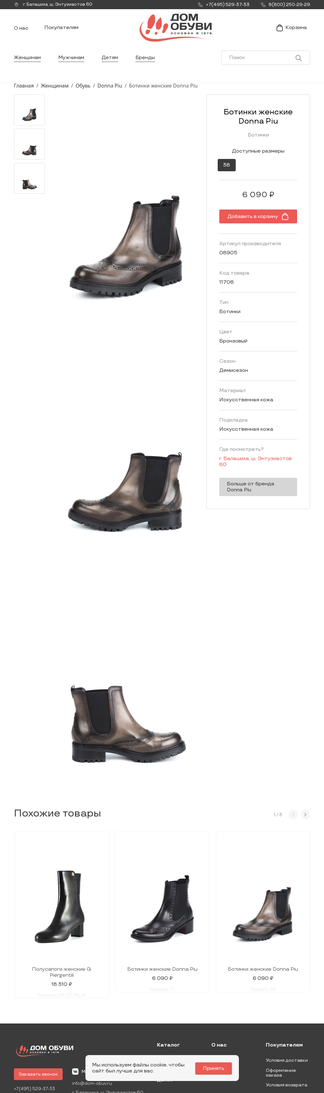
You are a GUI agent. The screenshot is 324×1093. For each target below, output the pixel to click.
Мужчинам (72, 61)
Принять (214, 1069)
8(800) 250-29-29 (35, 1051)
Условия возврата (286, 1038)
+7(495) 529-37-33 (35, 1042)
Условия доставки (287, 1013)
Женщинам (27, 61)
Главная (24, 89)
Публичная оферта (287, 1048)
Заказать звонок (38, 1027)
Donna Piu (109, 89)
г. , (55, 5)
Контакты (222, 1023)
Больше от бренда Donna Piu (249, 485)
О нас (21, 30)
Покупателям (61, 30)
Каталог (168, 998)
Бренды (147, 61)
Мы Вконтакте (93, 1025)
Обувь (83, 89)
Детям (111, 61)
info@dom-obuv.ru (92, 1037)
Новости (221, 1013)
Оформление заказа (281, 1026)
